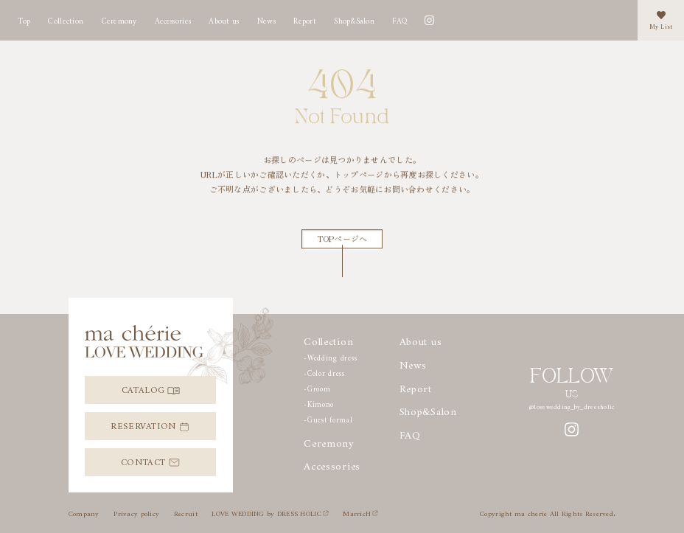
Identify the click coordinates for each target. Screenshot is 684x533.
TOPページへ (342, 239)
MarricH (360, 511)
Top (24, 19)
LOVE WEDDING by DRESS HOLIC (270, 511)
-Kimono (319, 403)
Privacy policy (136, 511)
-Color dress (324, 372)
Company (84, 511)
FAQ (399, 19)
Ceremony (119, 19)
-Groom (317, 387)
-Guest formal (328, 418)
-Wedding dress (330, 356)
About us (224, 19)
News (266, 19)
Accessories (173, 19)
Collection (65, 19)
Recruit (186, 511)
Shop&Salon (354, 19)
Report (415, 385)
